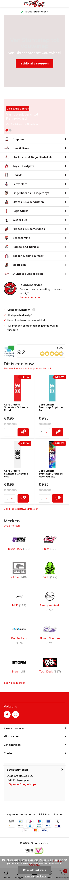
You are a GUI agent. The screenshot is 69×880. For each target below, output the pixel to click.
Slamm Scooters (50, 634)
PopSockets (19, 634)
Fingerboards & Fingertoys (26, 193)
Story (19, 664)
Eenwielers (15, 184)
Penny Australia (50, 601)
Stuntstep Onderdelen (23, 274)
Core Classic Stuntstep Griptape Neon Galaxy (51, 473)
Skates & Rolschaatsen (24, 202)
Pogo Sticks (16, 211)
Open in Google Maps (22, 784)
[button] (6, 130)
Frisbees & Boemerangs (24, 229)
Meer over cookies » (35, 876)
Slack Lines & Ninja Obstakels (28, 157)
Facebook (7, 713)
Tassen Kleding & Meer (24, 256)
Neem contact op (30, 297)
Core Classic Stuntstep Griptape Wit (16, 473)
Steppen (14, 139)
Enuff (50, 542)
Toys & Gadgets (19, 166)
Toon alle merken (15, 682)
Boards (13, 175)
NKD (19, 598)
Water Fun (15, 220)
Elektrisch (15, 265)
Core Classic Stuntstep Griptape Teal (51, 407)
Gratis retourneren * (36, 11)
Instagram (15, 713)
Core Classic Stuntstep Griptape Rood (16, 407)
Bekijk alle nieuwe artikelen (21, 508)
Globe (19, 570)
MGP (50, 570)
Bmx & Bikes (16, 148)
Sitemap (58, 814)
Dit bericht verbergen (34, 869)
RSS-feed (45, 814)
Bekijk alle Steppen (34, 63)
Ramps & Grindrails (21, 247)
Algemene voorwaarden (21, 814)
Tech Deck (50, 664)
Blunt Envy (19, 542)
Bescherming (17, 238)
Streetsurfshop (40, 843)
